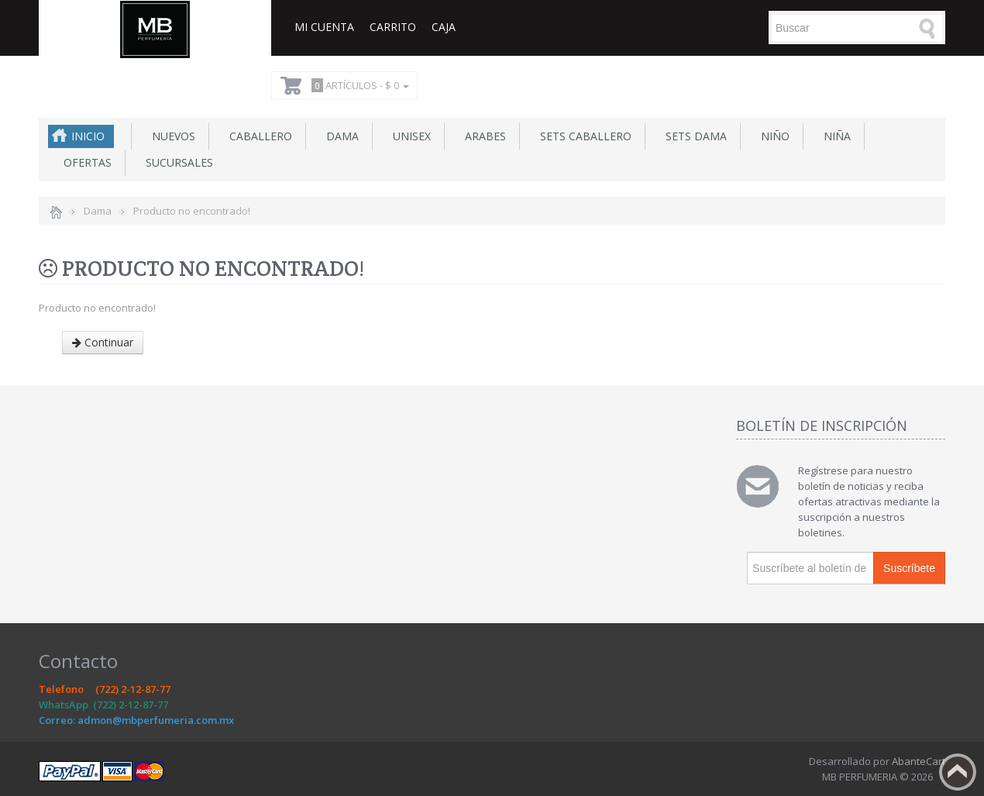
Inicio (88, 136)
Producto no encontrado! (191, 211)
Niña (834, 136)
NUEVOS (170, 136)
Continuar (102, 342)
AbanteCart (918, 761)
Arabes (482, 136)
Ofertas (84, 162)
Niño (772, 136)
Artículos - (358, 85)
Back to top (957, 771)
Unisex (409, 136)
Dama (339, 136)
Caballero (257, 136)
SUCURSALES (176, 162)
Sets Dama (693, 136)
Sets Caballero (582, 136)
